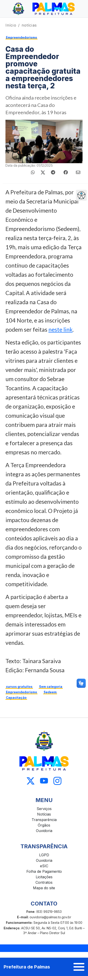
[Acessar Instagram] (57, 781)
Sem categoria (50, 687)
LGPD (44, 855)
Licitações (44, 877)
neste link (60, 329)
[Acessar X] (30, 781)
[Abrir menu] (79, 967)
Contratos (44, 882)
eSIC (44, 866)
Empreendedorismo (21, 37)
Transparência (44, 819)
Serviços (44, 808)
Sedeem (50, 692)
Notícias (44, 814)
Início (10, 25)
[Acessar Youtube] (44, 781)
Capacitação (16, 697)
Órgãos (44, 825)
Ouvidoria (44, 830)
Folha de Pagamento (44, 871)
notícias (29, 25)
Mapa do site (44, 888)
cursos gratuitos (19, 687)
